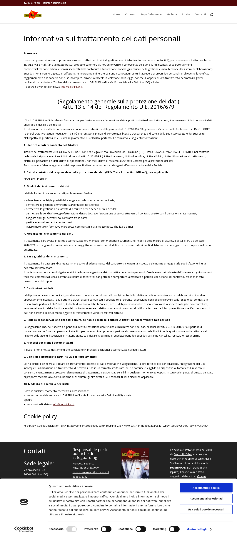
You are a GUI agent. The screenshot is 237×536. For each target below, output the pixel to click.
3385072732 (80, 476)
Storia (186, 14)
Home (116, 14)
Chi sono (130, 14)
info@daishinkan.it (72, 86)
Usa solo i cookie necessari (206, 508)
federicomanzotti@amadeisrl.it (91, 472)
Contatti (200, 14)
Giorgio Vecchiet (195, 458)
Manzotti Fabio (183, 454)
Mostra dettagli (197, 528)
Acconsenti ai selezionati (206, 498)
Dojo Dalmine (149, 14)
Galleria (172, 14)
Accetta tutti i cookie (206, 487)
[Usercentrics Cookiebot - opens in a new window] (24, 529)
